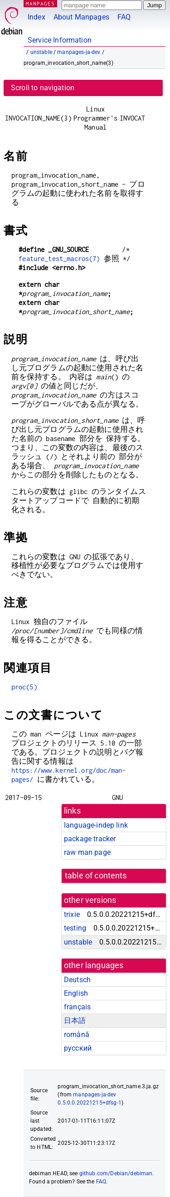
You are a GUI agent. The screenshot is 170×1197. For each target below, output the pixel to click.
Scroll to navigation (42, 87)
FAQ (124, 17)
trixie (72, 914)
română (76, 1034)
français (77, 1007)
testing (75, 928)
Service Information (60, 40)
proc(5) (24, 687)
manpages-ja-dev (78, 52)
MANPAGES (40, 3)
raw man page (87, 852)
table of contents (96, 875)
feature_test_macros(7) (59, 258)
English (76, 993)
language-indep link (96, 825)
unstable (41, 52)
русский (78, 1048)
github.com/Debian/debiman (116, 1173)
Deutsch (77, 979)
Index (36, 17)
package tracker (90, 838)
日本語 (75, 1020)
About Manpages (81, 17)
